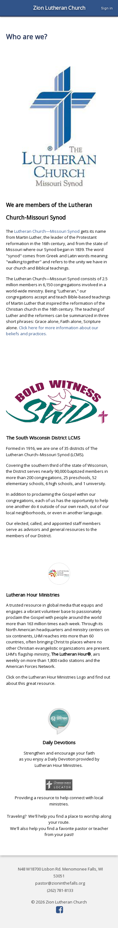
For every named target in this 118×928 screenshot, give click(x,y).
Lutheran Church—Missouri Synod (47, 231)
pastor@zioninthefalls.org (60, 883)
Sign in (107, 8)
